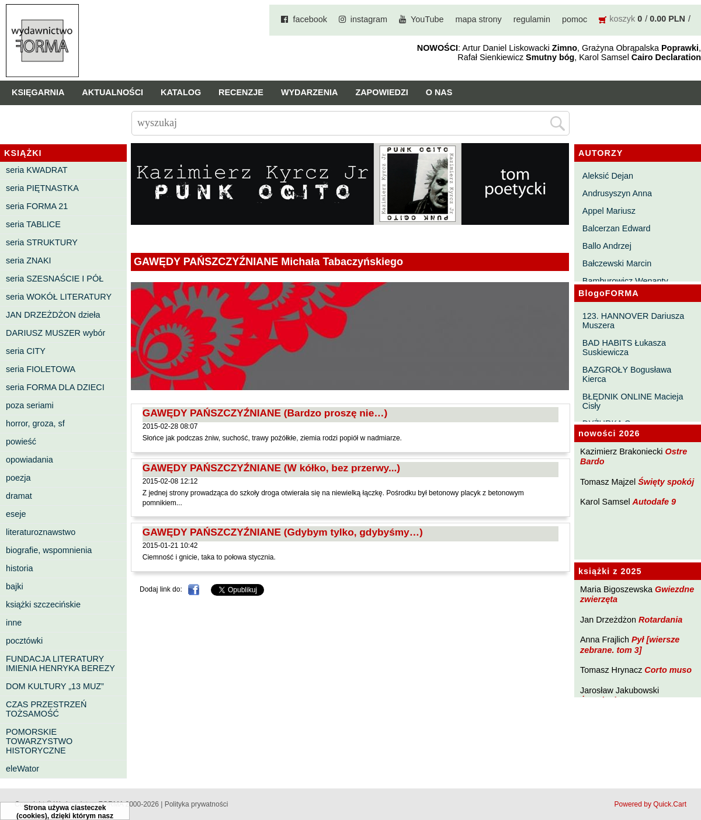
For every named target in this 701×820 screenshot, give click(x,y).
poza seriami (30, 405)
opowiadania (29, 459)
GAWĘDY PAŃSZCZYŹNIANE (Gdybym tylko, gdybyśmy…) (283, 532)
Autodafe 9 (654, 501)
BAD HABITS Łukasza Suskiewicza (624, 347)
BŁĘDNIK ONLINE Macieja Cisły (632, 401)
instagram (368, 19)
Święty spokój (666, 482)
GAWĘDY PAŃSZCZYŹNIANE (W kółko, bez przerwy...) (271, 468)
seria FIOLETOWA (40, 369)
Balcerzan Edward (616, 228)
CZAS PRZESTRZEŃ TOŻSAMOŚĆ (46, 709)
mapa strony (479, 19)
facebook (310, 19)
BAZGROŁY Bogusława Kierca (627, 374)
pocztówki (24, 640)
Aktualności (112, 92)
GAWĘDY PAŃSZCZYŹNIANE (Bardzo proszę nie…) (265, 413)
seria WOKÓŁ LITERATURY (59, 296)
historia (19, 568)
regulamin (531, 19)
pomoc (574, 19)
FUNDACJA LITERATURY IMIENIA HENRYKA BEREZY (60, 663)
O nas (439, 92)
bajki (14, 586)
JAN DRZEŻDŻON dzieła (53, 314)
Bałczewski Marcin (616, 263)
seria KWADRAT (37, 170)
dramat (19, 496)
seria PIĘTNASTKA (42, 188)
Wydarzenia (309, 92)
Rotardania (660, 619)
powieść (21, 441)
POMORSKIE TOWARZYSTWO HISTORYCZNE (39, 741)
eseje (16, 514)
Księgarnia (38, 92)
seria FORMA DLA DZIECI (55, 387)
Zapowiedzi (381, 92)
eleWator (22, 768)
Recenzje (240, 92)
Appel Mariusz (609, 211)
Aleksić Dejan (607, 175)
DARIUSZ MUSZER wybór (55, 333)
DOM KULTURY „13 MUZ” (55, 686)
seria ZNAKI (28, 260)
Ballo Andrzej (606, 246)
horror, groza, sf (35, 423)
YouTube (427, 19)
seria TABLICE (33, 224)
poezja (18, 477)
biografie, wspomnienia (49, 550)
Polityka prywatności (196, 804)
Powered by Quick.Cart (650, 804)
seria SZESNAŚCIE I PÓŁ (54, 278)
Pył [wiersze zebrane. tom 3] (629, 644)
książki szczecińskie (43, 604)
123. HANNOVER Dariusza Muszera (633, 320)
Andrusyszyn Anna (617, 193)
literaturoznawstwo (40, 532)
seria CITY (26, 351)
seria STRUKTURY (42, 242)
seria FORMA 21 (37, 206)
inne (14, 622)
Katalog (181, 92)
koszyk (622, 18)
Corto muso (668, 670)
